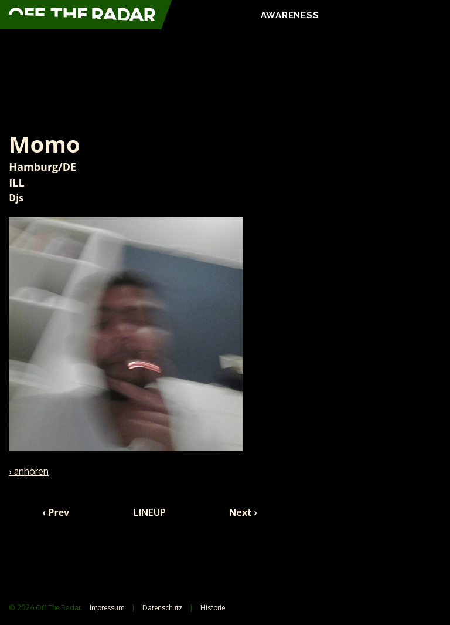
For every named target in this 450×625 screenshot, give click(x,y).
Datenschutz (162, 607)
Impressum (107, 607)
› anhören (29, 471)
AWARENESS (290, 15)
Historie (212, 607)
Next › (243, 512)
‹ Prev (55, 512)
